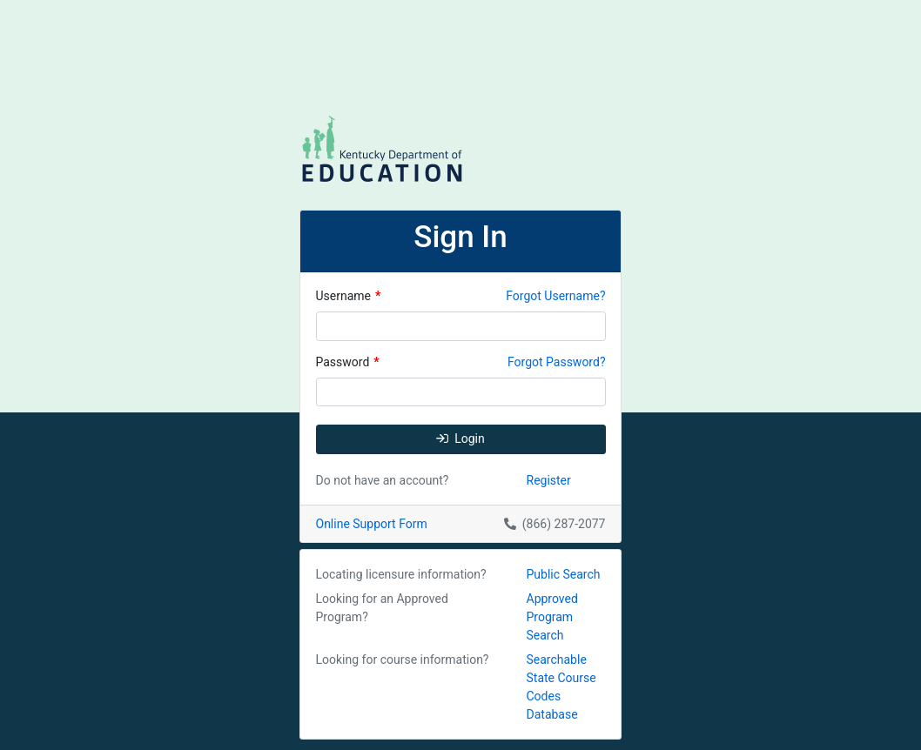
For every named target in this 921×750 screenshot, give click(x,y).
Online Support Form (371, 524)
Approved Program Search (552, 617)
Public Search (564, 574)
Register (549, 480)
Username (348, 296)
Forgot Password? (557, 362)
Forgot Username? (555, 296)
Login (460, 438)
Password (348, 362)
